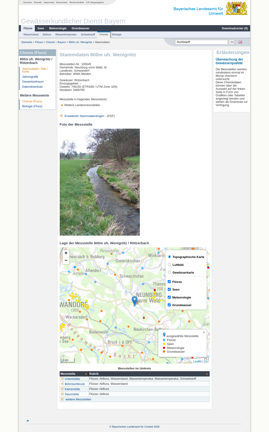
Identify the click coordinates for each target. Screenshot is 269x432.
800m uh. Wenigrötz (80, 42)
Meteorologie (58, 28)
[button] (135, 300)
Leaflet (197, 361)
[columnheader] (74, 374)
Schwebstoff (88, 34)
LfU (206, 361)
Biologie (116, 34)
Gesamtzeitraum (33, 81)
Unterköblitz (70, 379)
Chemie (103, 34)
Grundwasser (81, 28)
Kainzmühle (70, 389)
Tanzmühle (70, 394)
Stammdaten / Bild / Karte (35, 70)
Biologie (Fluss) (32, 106)
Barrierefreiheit (77, 2)
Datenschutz (62, 2)
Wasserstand (31, 34)
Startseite (27, 2)
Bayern (62, 42)
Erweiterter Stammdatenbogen (82, 116)
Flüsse (27, 28)
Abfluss (47, 34)
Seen (40, 28)
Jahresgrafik (30, 76)
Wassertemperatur (66, 34)
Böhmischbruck (73, 384)
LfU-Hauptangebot (95, 2)
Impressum (49, 2)
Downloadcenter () (235, 28)
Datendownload (32, 86)
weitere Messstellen (78, 399)
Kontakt (38, 2)
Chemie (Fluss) (32, 101)
